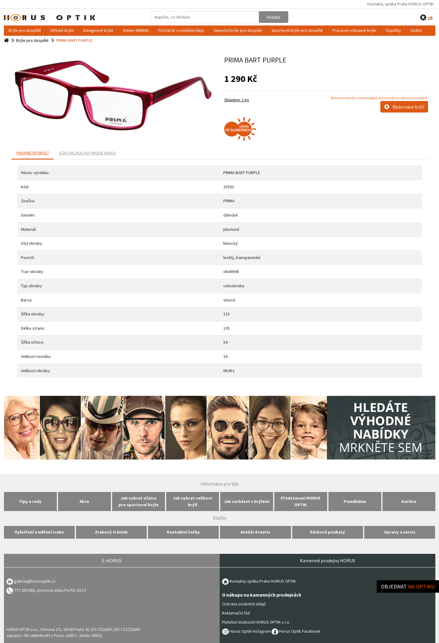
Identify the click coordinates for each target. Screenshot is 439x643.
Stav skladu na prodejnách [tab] (87, 153)
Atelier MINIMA (136, 30)
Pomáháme (355, 501)
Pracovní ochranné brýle (354, 30)
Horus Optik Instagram (246, 631)
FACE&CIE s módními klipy (181, 30)
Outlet (416, 30)
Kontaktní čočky (183, 532)
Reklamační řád (236, 613)
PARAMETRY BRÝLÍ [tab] (32, 153)
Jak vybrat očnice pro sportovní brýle (138, 501)
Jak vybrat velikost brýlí (192, 501)
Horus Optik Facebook (296, 631)
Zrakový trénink (111, 532)
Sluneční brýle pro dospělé (238, 30)
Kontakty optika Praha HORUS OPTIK (400, 4)
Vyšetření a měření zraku (39, 532)
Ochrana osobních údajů (244, 604)
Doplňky (393, 30)
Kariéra (408, 501)
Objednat (408, 586)
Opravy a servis (399, 532)
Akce (84, 501)
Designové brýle (98, 30)
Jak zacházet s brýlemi (246, 501)
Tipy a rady (30, 501)
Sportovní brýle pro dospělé (297, 30)
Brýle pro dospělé (25, 30)
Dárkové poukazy (327, 532)
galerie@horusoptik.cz (35, 581)
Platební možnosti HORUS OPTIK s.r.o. (256, 622)
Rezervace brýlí (404, 107)
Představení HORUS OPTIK (301, 501)
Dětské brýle (62, 30)
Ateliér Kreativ (255, 532)
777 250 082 (20, 590)
